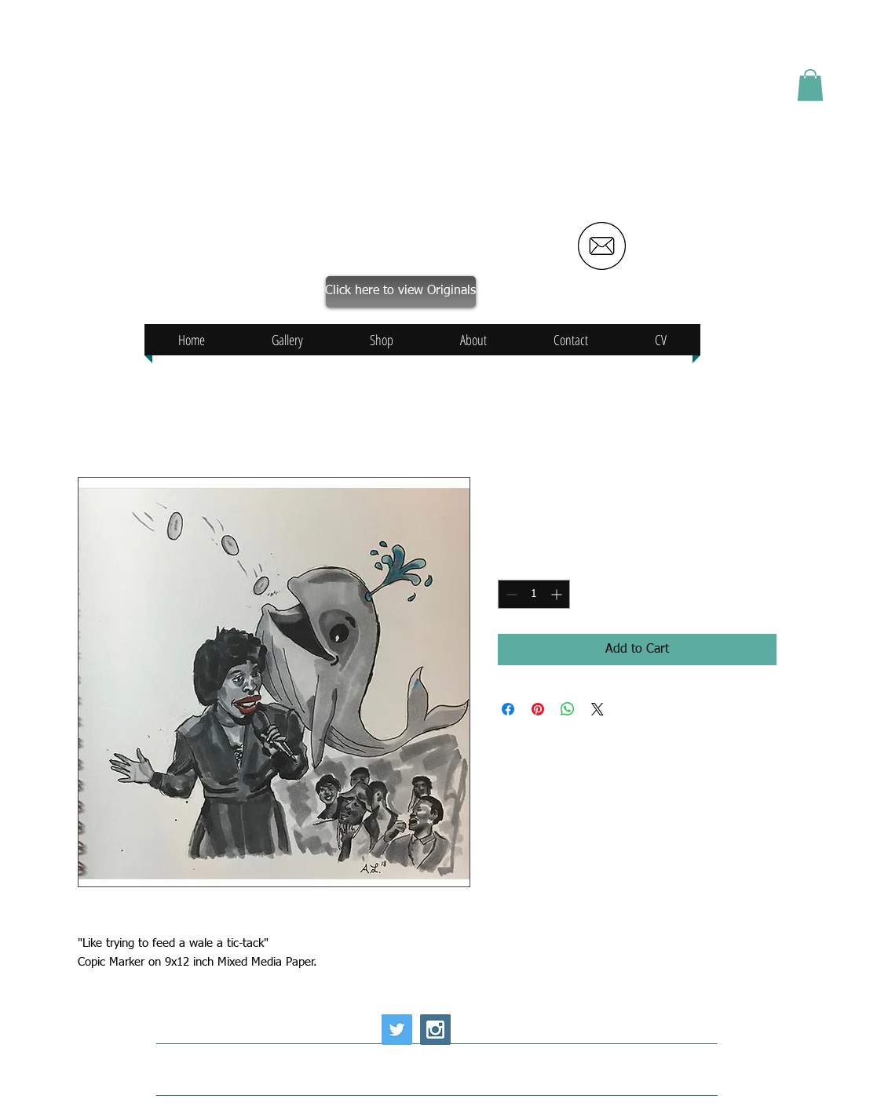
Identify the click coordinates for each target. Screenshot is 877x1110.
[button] (810, 85)
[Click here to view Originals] (401, 292)
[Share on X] (597, 709)
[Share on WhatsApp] (567, 709)
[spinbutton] (534, 594)
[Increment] (558, 594)
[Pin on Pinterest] (537, 709)
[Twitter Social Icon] (397, 1029)
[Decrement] (510, 594)
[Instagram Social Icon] (435, 1029)
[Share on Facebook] (508, 709)
